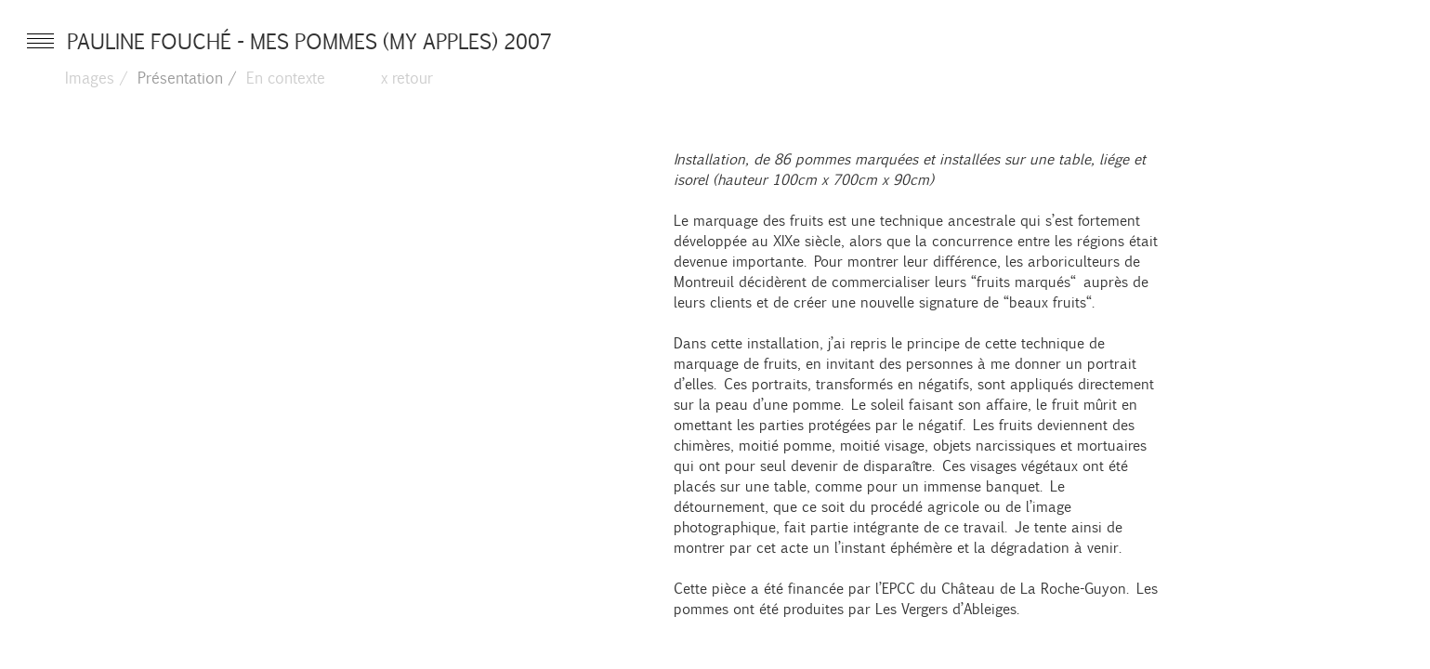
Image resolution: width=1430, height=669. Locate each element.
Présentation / (187, 77)
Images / (96, 77)
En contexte (285, 77)
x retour (407, 77)
